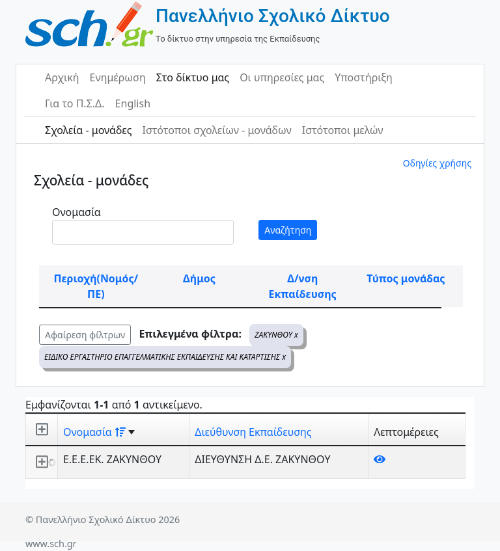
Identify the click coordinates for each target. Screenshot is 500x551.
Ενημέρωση (118, 77)
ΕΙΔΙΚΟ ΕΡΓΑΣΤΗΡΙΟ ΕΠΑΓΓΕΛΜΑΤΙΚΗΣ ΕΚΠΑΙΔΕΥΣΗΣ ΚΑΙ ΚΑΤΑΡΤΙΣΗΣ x (165, 356)
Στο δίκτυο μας (192, 77)
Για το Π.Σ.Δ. (75, 103)
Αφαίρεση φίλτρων (85, 335)
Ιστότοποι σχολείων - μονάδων (216, 130)
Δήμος (199, 278)
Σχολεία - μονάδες (88, 130)
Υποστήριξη (364, 77)
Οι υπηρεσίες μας (282, 77)
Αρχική (62, 77)
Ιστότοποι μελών (342, 130)
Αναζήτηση (287, 230)
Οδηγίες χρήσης (437, 163)
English (132, 103)
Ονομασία (76, 212)
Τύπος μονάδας (406, 278)
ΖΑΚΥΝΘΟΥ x (276, 334)
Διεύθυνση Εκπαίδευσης (253, 432)
